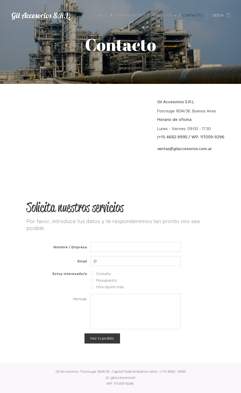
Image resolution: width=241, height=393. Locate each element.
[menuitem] (104, 15)
